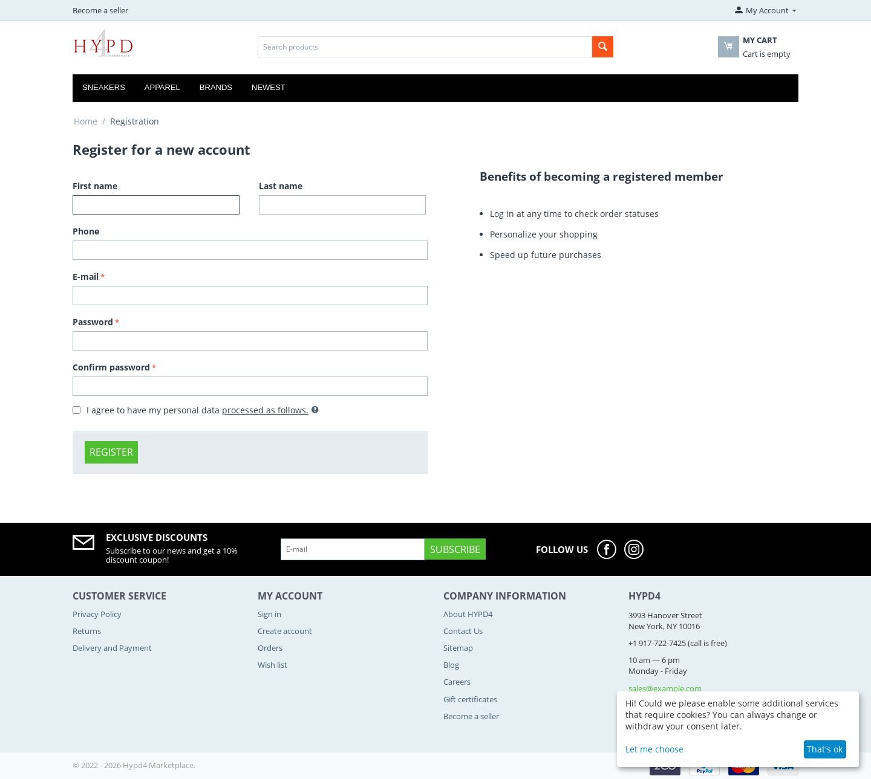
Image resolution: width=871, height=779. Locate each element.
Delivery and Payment (112, 647)
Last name (280, 186)
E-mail (86, 276)
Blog (451, 664)
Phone (86, 231)
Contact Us (463, 630)
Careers (457, 681)
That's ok (825, 749)
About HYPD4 (467, 614)
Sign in (269, 614)
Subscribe (455, 549)
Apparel (162, 87)
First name (95, 186)
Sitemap (458, 647)
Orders (270, 647)
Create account (285, 630)
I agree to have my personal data (196, 410)
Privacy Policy (97, 614)
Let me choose (654, 749)
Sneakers (103, 87)
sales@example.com (665, 688)
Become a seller (100, 10)
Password (93, 322)
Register (111, 452)
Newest (268, 87)
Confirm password (111, 367)
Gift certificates (470, 699)
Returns (87, 630)
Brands (216, 87)
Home (85, 121)
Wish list (272, 664)
